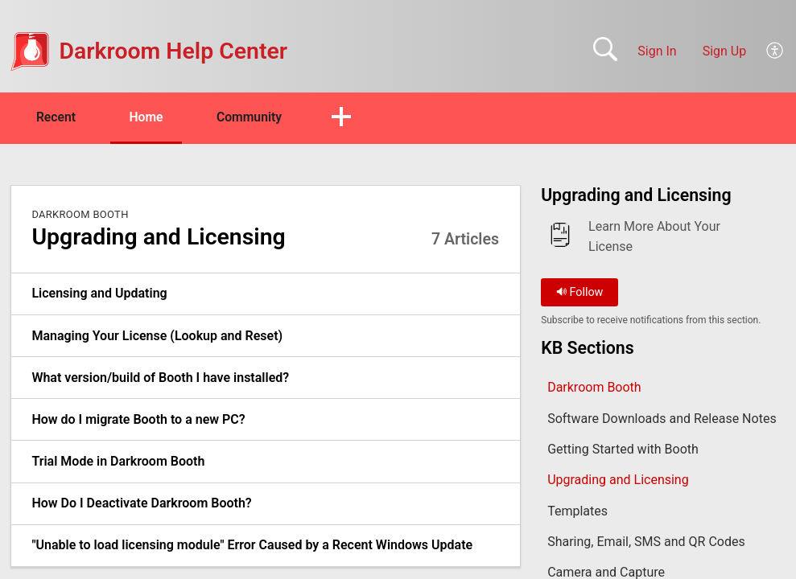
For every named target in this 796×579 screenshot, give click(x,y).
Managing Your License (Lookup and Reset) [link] (157, 335)
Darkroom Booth (79, 214)
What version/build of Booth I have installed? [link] (160, 377)
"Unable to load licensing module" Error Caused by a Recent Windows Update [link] (251, 545)
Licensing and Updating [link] (99, 294)
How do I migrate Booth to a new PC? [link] (138, 419)
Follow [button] (580, 292)
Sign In (656, 51)
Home (152, 117)
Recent (59, 117)
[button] (775, 51)
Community (259, 117)
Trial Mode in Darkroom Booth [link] (117, 462)
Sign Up (725, 51)
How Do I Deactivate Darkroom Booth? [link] (141, 503)
